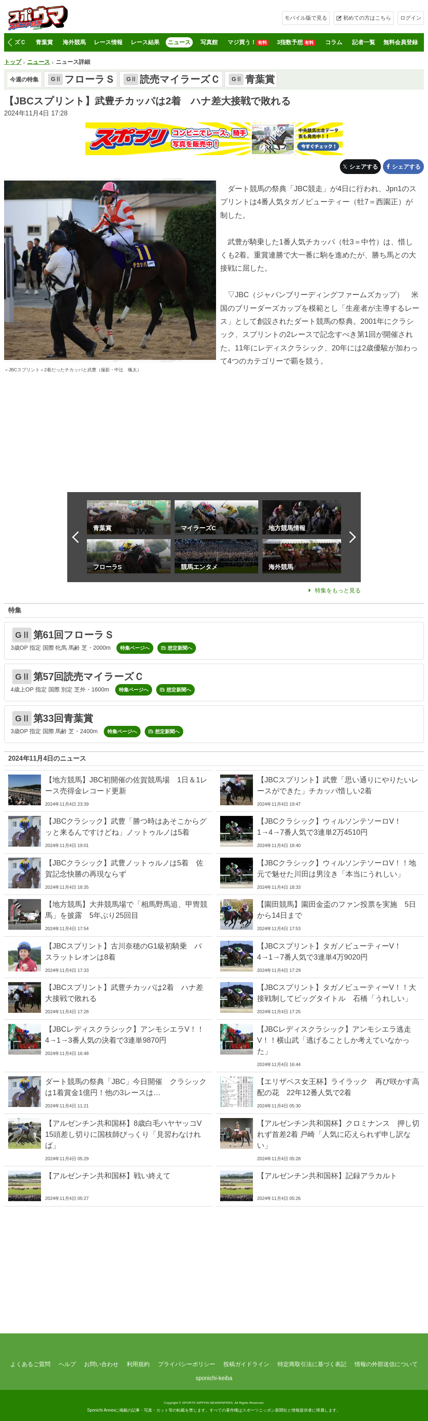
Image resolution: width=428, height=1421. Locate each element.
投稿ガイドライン (246, 1364)
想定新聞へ (180, 648)
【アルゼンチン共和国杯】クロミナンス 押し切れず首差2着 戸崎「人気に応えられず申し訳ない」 (338, 1134)
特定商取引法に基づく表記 (312, 1364)
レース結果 (145, 42)
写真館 (209, 42)
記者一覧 (363, 42)
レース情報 (108, 42)
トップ (12, 62)
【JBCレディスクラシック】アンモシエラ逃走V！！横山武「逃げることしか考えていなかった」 (334, 1040)
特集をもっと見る (338, 590)
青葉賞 (44, 42)
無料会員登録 (400, 42)
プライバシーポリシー (186, 1364)
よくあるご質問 (30, 1364)
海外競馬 (74, 42)
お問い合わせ (101, 1364)
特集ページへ (135, 648)
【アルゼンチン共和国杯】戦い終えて (108, 1176)
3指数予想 (296, 42)
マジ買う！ (248, 42)
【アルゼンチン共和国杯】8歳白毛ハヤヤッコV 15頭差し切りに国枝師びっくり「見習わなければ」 (127, 1134)
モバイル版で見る (306, 18)
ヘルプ (67, 1364)
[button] (9, 43)
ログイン (410, 18)
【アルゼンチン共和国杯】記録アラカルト (327, 1176)
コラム (333, 42)
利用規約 (138, 1364)
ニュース (179, 42)
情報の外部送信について (386, 1364)
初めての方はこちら (367, 18)
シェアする (363, 166)
